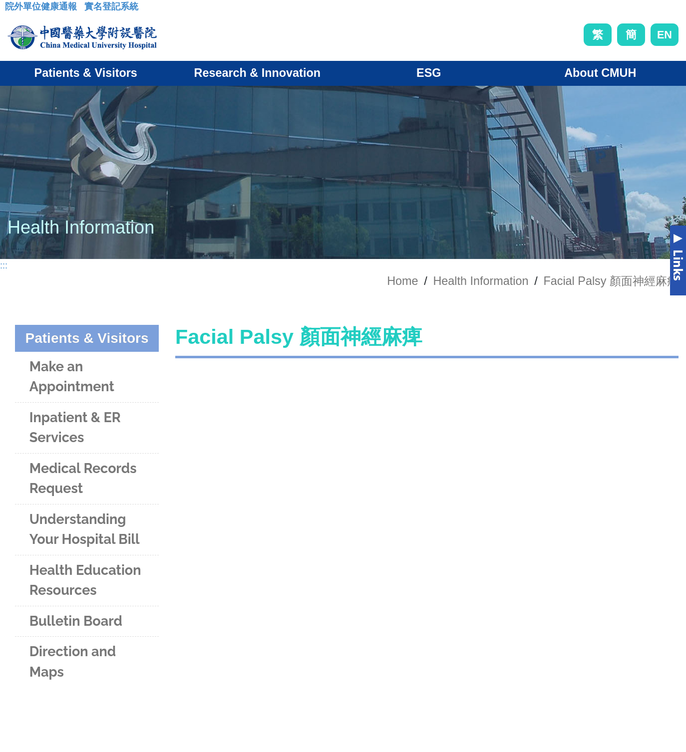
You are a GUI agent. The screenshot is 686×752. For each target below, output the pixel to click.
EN (664, 34)
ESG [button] (428, 72)
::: (12, 9)
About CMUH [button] (600, 72)
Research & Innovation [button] (257, 72)
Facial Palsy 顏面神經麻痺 (611, 280)
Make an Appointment (71, 377)
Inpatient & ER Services (75, 428)
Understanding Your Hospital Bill (84, 529)
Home (402, 280)
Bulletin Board (75, 621)
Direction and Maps (72, 662)
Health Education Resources (85, 580)
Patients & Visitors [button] (85, 72)
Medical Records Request (83, 479)
